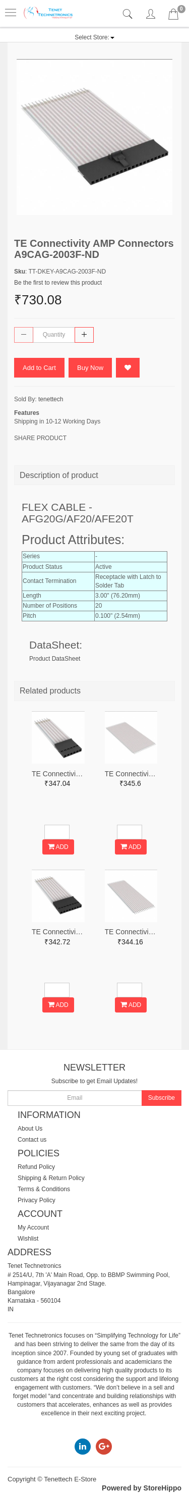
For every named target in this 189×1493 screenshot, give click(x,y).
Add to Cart (39, 367)
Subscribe (161, 1097)
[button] (94, 37)
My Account (33, 1227)
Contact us (32, 1139)
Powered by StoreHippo (141, 1488)
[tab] (128, 14)
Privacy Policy (36, 1200)
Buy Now (90, 367)
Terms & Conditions (44, 1189)
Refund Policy (36, 1166)
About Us (30, 1128)
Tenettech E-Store (70, 1479)
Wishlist (28, 1238)
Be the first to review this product (58, 282)
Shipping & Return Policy (51, 1178)
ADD (58, 846)
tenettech (50, 399)
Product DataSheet (54, 658)
